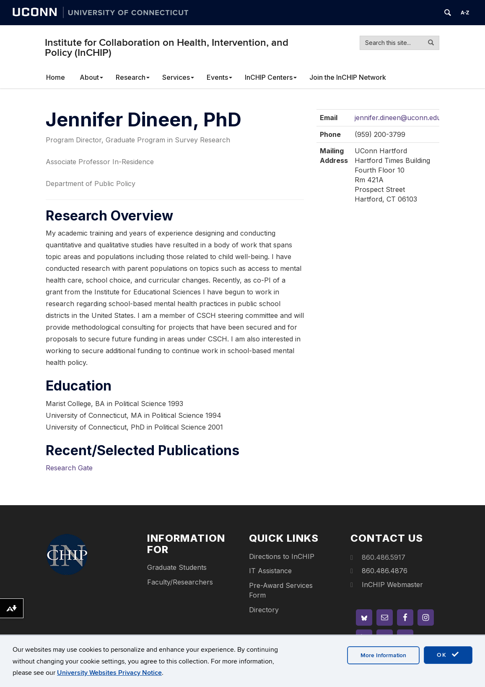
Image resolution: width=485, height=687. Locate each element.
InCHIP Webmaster (392, 584)
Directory (264, 610)
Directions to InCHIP (281, 556)
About (91, 77)
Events (219, 77)
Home (55, 77)
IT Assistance (270, 570)
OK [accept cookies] (448, 654)
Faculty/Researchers (180, 582)
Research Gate (69, 468)
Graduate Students (177, 567)
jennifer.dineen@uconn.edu (398, 117)
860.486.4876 (384, 570)
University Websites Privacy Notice (109, 673)
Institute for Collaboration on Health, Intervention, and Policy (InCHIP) (166, 48)
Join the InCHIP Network (347, 77)
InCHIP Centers (271, 77)
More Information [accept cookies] (383, 655)
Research (133, 77)
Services (178, 77)
